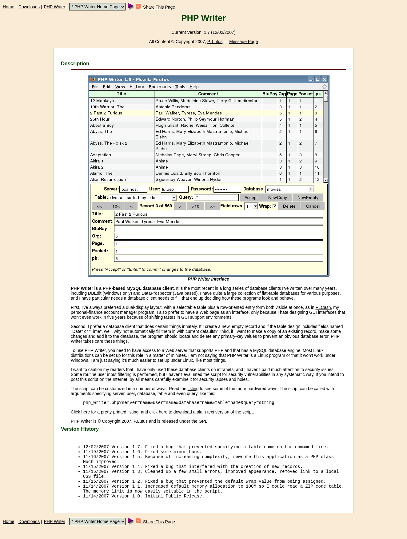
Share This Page (155, 7)
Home (8, 6)
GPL (203, 422)
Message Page (243, 41)
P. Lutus (215, 41)
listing (193, 388)
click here (158, 412)
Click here (80, 412)
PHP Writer (54, 6)
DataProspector (156, 293)
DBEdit (95, 293)
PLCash (323, 307)
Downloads (29, 6)
